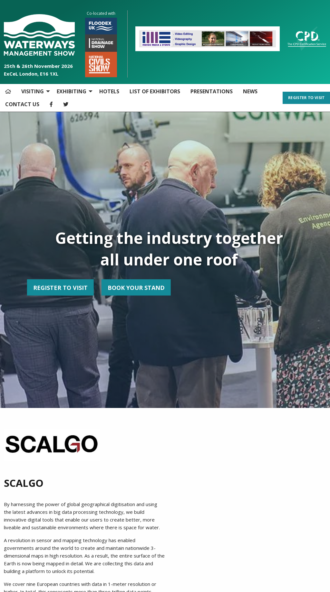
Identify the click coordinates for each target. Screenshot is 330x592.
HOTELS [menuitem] (109, 91)
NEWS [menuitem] (250, 91)
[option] (207, 38)
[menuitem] (8, 91)
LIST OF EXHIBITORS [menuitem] (155, 91)
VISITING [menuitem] (32, 91)
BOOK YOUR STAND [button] (63, 287)
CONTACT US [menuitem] (22, 104)
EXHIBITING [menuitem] (71, 91)
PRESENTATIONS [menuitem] (211, 91)
